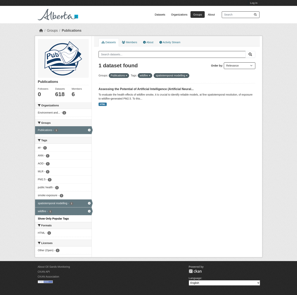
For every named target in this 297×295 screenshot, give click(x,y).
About (211, 14)
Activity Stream (169, 42)
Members (129, 42)
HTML (102, 104)
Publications (71, 30)
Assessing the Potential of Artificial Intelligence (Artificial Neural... (146, 89)
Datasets (160, 14)
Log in (254, 3)
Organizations (179, 14)
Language (195, 278)
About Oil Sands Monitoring (54, 266)
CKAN (195, 271)
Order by (216, 65)
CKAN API (44, 271)
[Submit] (255, 14)
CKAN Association (48, 276)
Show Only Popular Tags (53, 218)
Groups (197, 14)
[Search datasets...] (240, 14)
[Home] (41, 30)
